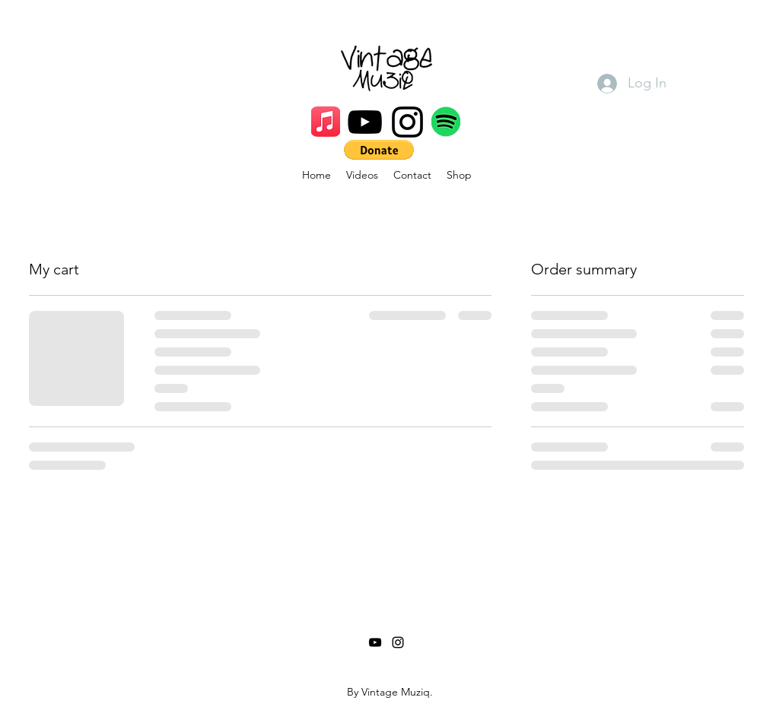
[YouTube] (365, 122)
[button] (379, 150)
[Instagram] (407, 122)
